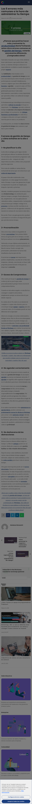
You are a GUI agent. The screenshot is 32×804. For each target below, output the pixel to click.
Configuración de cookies (16, 798)
